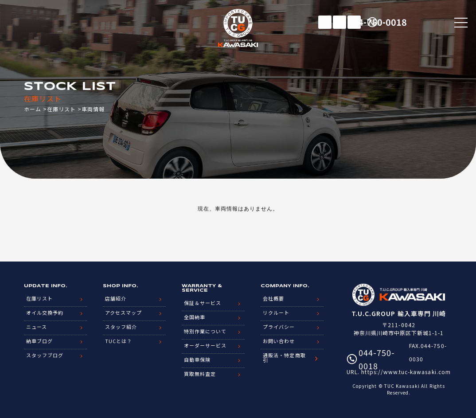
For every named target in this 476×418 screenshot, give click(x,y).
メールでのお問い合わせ (339, 22)
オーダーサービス (205, 345)
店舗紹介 (115, 298)
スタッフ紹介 (121, 326)
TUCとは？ (118, 340)
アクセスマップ (123, 312)
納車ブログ (39, 340)
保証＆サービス (202, 302)
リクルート (276, 312)
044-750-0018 (410, 22)
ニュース (36, 326)
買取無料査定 (200, 373)
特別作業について (205, 331)
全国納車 (194, 316)
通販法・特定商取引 (284, 357)
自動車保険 (197, 359)
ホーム (32, 109)
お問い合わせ (279, 340)
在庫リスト (325, 22)
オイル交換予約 (44, 312)
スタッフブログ (44, 355)
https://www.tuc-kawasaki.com (405, 371)
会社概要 (273, 298)
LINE (354, 22)
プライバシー (279, 326)
